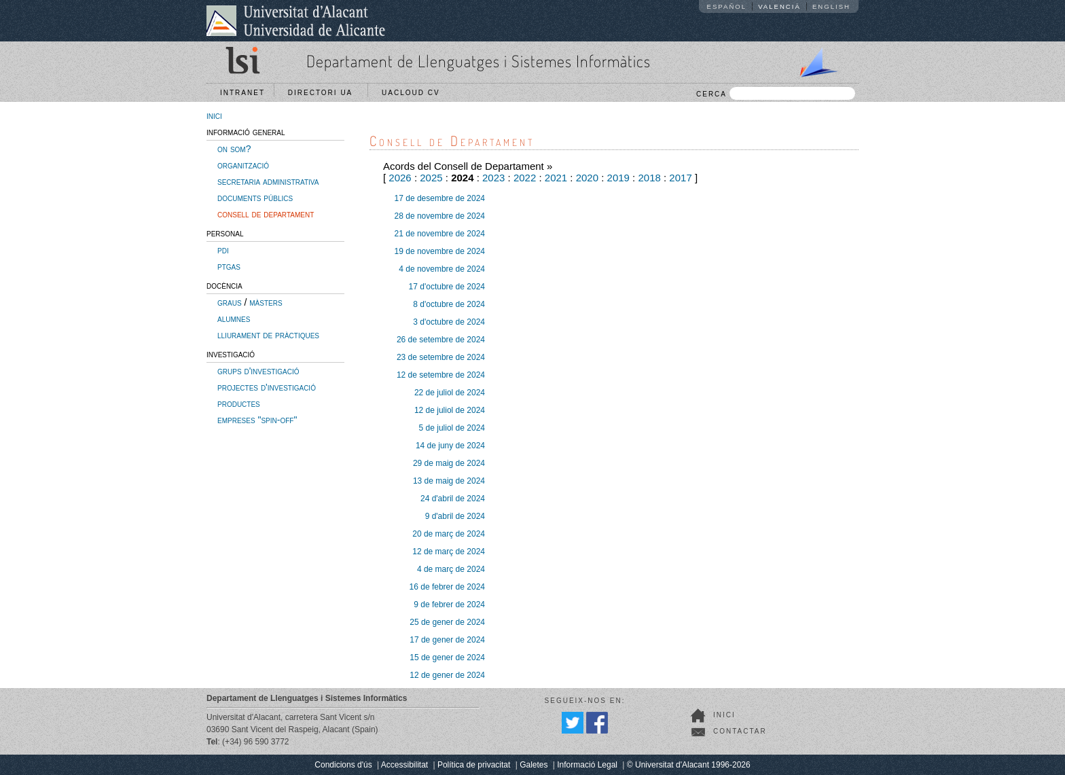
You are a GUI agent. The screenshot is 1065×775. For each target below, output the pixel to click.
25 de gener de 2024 (447, 622)
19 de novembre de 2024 (440, 251)
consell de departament (265, 214)
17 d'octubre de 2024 (447, 286)
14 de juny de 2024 (450, 445)
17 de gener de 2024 (447, 640)
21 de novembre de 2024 (440, 233)
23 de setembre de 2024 (441, 357)
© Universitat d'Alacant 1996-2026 (689, 765)
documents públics (255, 197)
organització (243, 165)
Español (727, 6)
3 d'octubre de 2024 (449, 322)
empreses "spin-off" (257, 419)
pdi (223, 250)
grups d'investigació (258, 370)
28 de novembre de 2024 (440, 216)
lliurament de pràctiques (268, 334)
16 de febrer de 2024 (447, 587)
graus (229, 302)
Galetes (533, 765)
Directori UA (323, 92)
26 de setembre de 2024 (441, 339)
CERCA (775, 93)
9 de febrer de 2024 (449, 604)
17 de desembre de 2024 (440, 198)
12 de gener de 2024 (447, 675)
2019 (618, 177)
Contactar (740, 731)
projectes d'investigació (266, 387)
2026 (400, 177)
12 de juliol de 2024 (449, 410)
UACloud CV (414, 92)
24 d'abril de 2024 (452, 498)
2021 (556, 177)
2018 (649, 177)
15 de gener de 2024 (447, 657)
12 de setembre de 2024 (441, 375)
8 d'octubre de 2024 (449, 304)
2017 (680, 177)
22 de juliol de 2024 (449, 392)
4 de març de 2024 (451, 569)
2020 (587, 177)
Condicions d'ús (343, 765)
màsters (265, 302)
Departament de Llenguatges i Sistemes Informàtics (478, 60)
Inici (724, 715)
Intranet (242, 92)
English (831, 6)
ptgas (228, 266)
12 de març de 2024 (448, 551)
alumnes (233, 318)
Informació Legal (587, 765)
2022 (524, 177)
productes (238, 403)
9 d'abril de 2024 (455, 516)
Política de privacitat (473, 765)
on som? (234, 148)
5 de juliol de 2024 (452, 428)
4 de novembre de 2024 (442, 269)
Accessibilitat (404, 765)
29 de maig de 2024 (449, 463)
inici (214, 115)
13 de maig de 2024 (449, 481)
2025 (431, 177)
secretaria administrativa (268, 181)
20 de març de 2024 (448, 534)
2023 (493, 177)
